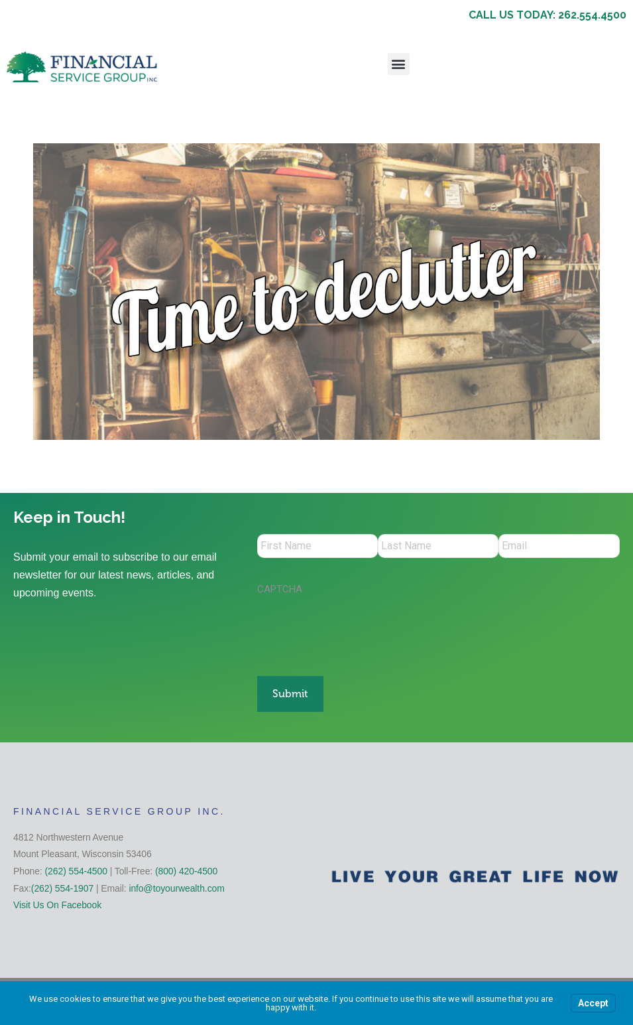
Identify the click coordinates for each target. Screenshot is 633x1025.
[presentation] (358, 631)
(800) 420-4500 (186, 864)
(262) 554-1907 (62, 881)
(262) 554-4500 (76, 864)
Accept (593, 1003)
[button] (399, 64)
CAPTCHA (279, 592)
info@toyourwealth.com (176, 881)
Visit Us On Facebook (57, 898)
